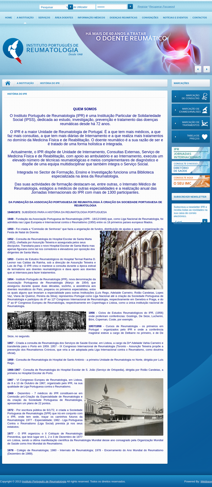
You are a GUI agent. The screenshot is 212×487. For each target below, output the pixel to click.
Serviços (44, 17)
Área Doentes (64, 17)
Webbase (206, 481)
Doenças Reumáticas (123, 17)
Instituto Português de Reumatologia (44, 481)
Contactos (199, 17)
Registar (142, 6)
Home (8, 17)
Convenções (150, 17)
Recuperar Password (162, 6)
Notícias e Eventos (175, 17)
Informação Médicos (91, 17)
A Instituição (25, 17)
